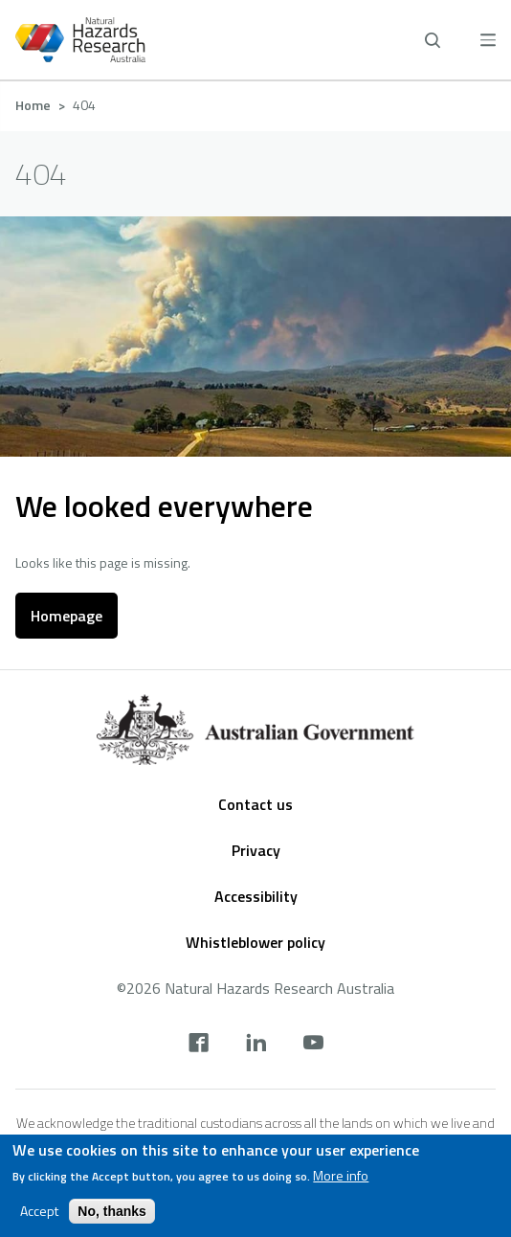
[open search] (432, 40)
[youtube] (313, 1045)
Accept (39, 1211)
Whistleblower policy (255, 942)
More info (340, 1175)
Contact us (255, 804)
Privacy (256, 850)
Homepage (66, 615)
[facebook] (198, 1045)
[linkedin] (256, 1045)
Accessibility (256, 896)
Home (33, 105)
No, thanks (112, 1211)
